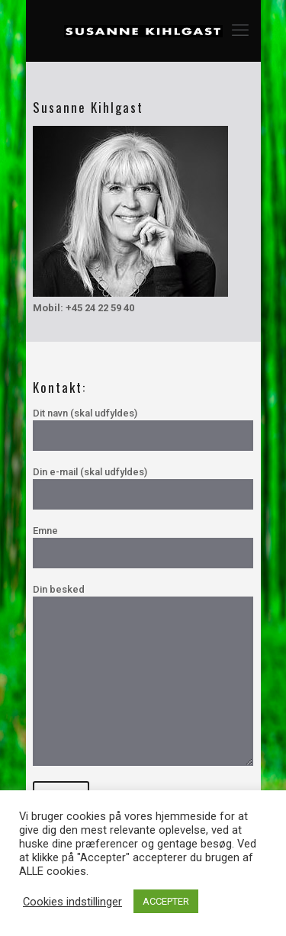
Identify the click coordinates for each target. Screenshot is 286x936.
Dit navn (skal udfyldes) (143, 429)
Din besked (143, 675)
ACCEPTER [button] (166, 901)
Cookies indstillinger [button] (72, 902)
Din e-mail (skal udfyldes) (143, 488)
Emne (143, 546)
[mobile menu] (240, 30)
